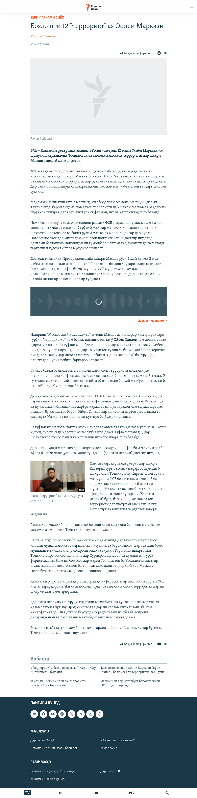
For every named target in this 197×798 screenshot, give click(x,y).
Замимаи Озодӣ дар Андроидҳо (53, 771)
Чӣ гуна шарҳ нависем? (117, 740)
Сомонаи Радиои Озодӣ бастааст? (54, 748)
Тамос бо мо (108, 748)
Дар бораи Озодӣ (42, 740)
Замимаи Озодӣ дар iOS (47, 779)
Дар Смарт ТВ (110, 771)
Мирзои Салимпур (43, 36)
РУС (131, 793)
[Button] (136, 53)
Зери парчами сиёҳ (47, 18)
